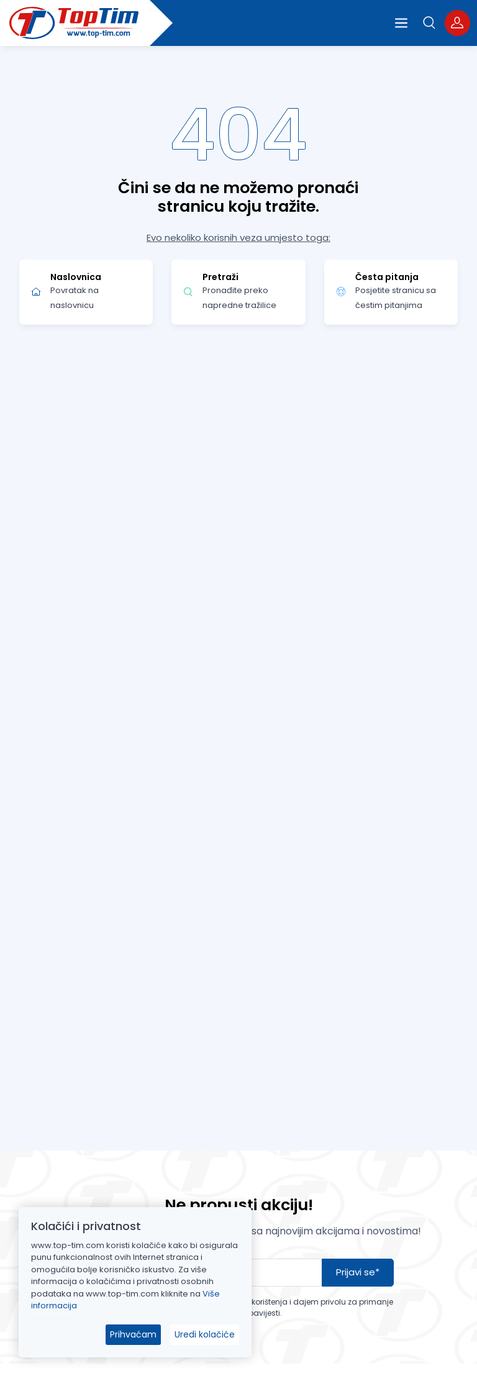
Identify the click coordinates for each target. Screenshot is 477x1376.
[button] (429, 22)
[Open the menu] (401, 22)
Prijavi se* (357, 1272)
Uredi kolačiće (205, 1334)
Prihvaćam (133, 1334)
